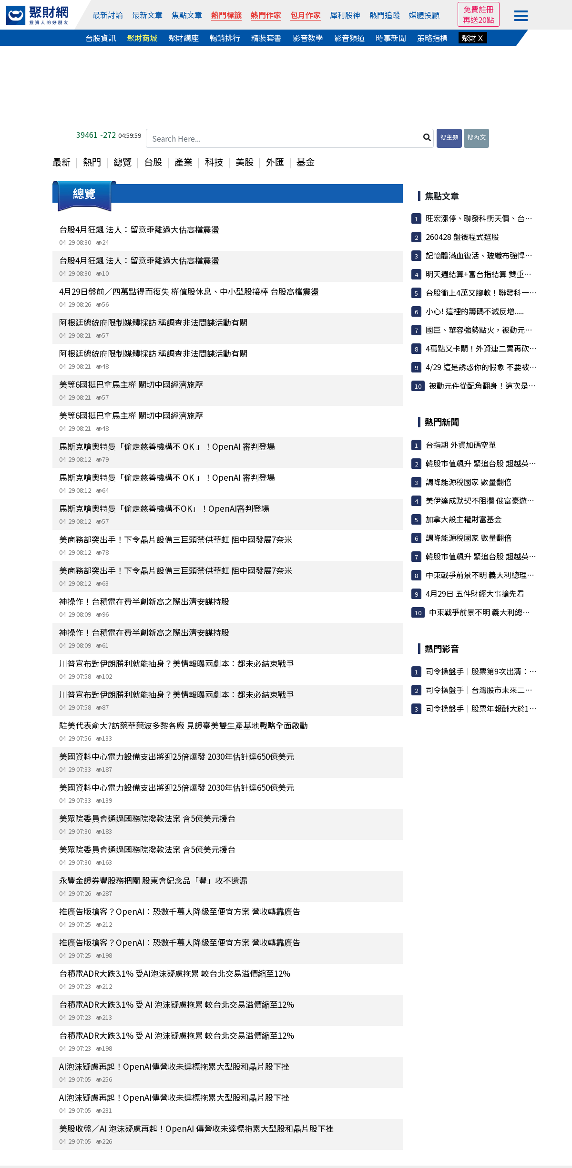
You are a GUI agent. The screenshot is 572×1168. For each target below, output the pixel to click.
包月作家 (305, 15)
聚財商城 (142, 37)
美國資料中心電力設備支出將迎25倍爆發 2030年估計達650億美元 (176, 756)
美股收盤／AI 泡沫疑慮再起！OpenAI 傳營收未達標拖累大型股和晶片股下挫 (196, 1128)
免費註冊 (478, 9)
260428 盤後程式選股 (462, 236)
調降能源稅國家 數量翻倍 (468, 481)
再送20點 (478, 19)
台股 (153, 161)
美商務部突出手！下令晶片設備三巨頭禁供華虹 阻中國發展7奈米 (175, 539)
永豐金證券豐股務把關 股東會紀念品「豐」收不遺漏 (153, 880)
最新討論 (107, 15)
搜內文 (476, 137)
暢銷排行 (225, 37)
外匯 (275, 161)
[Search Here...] (290, 138)
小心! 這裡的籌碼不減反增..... (475, 311)
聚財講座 (183, 37)
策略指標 (432, 37)
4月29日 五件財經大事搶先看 (475, 593)
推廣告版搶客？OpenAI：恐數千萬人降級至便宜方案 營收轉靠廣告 (179, 911)
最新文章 (147, 15)
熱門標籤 (226, 15)
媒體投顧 (424, 15)
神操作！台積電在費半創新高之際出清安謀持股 (144, 601)
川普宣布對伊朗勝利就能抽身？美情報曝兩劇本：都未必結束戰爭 (176, 663)
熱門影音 (442, 648)
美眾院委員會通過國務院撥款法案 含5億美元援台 (147, 818)
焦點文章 (187, 15)
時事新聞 (391, 37)
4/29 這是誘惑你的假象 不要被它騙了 (489, 366)
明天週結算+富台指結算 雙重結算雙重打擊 (498, 273)
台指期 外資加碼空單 (461, 444)
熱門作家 (266, 15)
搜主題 (449, 137)
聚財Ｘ (472, 37)
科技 (214, 161)
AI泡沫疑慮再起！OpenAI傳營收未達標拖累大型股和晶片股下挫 (174, 1066)
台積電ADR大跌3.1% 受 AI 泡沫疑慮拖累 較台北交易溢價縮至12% (176, 1004)
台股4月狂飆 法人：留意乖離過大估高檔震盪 (139, 229)
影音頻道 (349, 37)
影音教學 (308, 37)
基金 (305, 161)
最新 (61, 161)
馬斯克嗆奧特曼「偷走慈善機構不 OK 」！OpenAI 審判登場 (167, 446)
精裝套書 (266, 37)
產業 (183, 161)
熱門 (92, 161)
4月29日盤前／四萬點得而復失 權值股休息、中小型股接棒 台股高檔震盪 (189, 291)
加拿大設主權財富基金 (464, 519)
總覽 (122, 161)
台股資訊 (100, 37)
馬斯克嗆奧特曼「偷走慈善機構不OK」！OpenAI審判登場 (164, 508)
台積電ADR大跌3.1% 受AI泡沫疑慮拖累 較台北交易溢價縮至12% (174, 973)
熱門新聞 (442, 421)
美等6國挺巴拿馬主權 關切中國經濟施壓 (131, 384)
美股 (244, 161)
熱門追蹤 (384, 15)
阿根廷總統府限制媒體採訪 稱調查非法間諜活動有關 (153, 322)
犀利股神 (345, 15)
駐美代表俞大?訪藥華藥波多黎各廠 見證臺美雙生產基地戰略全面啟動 (183, 725)
